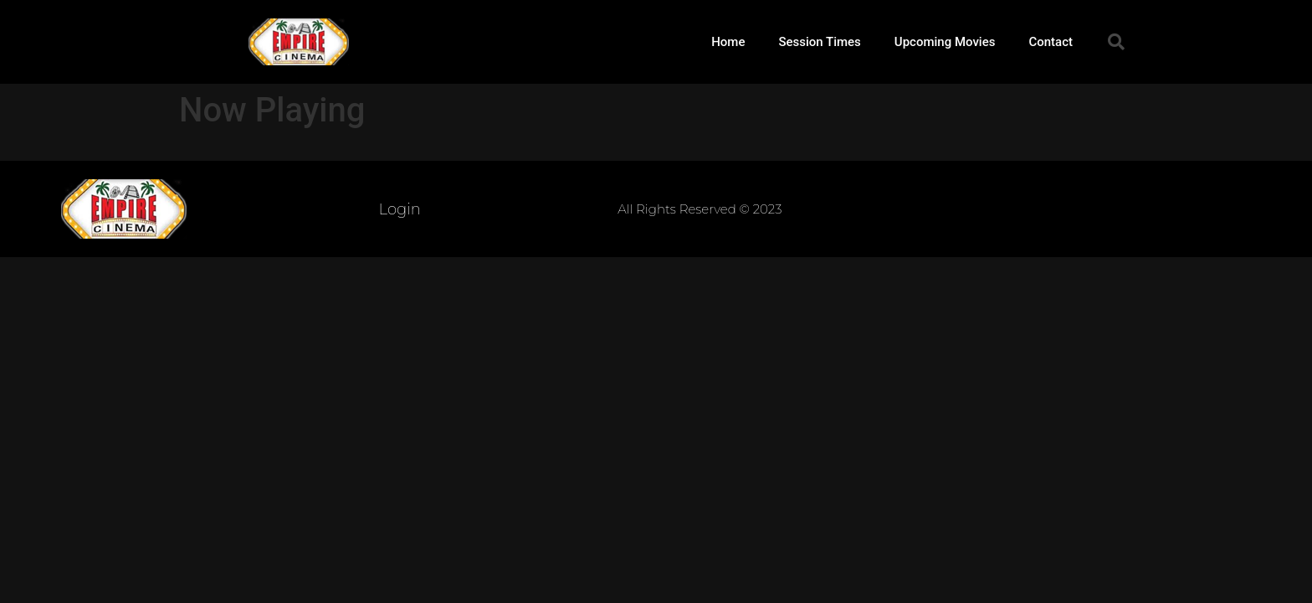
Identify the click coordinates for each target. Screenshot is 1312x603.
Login (400, 209)
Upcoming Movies (945, 41)
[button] (1116, 42)
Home (728, 41)
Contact (1050, 41)
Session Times (819, 41)
